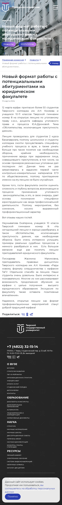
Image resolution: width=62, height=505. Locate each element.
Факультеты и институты (18, 402)
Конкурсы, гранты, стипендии (15, 446)
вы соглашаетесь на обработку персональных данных (30, 488)
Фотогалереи (12, 390)
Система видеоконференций (19, 461)
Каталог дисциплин (16, 468)
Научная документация (17, 442)
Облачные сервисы (15, 465)
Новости (9, 44)
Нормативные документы (18, 418)
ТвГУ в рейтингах (14, 374)
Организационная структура (19, 378)
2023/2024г (27, 44)
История (10, 368)
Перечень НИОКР (14, 439)
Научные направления (17, 429)
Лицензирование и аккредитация (15, 414)
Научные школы (14, 432)
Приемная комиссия (13, 60)
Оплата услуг (13, 384)
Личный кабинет (14, 455)
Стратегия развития (16, 371)
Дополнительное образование (14, 406)
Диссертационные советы (18, 436)
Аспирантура (13, 410)
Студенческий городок (17, 387)
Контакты (11, 393)
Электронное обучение (17, 458)
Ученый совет (13, 381)
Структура (11, 426)
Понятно (13, 496)
